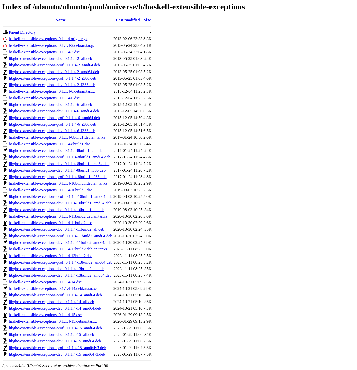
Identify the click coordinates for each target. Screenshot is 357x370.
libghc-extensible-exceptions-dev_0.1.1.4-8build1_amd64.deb (59, 163)
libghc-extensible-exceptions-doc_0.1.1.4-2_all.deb (50, 58)
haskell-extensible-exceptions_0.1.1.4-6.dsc (44, 98)
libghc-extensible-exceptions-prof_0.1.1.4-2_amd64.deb (54, 65)
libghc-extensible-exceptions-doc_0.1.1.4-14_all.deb (51, 301)
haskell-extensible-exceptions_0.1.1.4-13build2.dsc (50, 255)
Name (60, 20)
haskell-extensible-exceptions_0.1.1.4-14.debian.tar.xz (53, 288)
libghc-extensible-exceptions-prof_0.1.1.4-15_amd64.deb (55, 328)
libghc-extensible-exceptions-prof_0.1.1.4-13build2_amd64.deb (60, 262)
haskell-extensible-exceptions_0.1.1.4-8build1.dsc (49, 144)
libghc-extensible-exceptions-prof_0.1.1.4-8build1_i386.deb (58, 177)
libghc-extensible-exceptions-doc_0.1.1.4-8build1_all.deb (55, 150)
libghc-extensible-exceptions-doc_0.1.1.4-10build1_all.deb (56, 209)
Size (147, 20)
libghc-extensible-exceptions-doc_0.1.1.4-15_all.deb (51, 334)
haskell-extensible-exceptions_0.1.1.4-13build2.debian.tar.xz (58, 249)
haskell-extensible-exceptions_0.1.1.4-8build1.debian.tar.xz (57, 137)
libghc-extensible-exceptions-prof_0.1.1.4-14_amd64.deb (55, 295)
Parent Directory (22, 32)
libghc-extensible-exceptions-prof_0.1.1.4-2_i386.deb (52, 78)
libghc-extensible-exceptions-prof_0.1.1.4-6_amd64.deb (54, 117)
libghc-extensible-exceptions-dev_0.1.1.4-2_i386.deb (52, 85)
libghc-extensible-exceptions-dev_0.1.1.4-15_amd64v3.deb (57, 354)
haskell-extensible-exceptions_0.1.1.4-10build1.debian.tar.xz (58, 183)
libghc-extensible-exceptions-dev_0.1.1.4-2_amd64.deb (54, 72)
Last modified (128, 20)
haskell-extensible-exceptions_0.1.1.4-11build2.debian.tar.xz (58, 216)
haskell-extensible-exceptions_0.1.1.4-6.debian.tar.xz (52, 91)
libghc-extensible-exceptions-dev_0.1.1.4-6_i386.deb (52, 131)
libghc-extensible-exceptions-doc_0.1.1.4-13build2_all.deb (56, 269)
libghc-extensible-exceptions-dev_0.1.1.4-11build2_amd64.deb (60, 242)
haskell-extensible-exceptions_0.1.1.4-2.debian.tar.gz (52, 45)
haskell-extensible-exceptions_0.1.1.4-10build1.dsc (50, 190)
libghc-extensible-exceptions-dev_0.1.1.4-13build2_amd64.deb (60, 275)
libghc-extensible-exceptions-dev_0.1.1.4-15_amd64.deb (55, 341)
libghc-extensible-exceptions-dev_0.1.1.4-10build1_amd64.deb (60, 203)
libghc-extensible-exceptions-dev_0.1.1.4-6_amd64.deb (54, 111)
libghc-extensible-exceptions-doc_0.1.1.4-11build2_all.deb (56, 229)
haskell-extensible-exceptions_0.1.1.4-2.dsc (44, 52)
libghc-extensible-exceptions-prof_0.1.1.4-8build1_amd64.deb (59, 157)
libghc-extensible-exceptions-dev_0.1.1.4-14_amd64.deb (55, 308)
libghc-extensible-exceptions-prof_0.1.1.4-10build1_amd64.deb (60, 196)
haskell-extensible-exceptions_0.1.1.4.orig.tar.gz (48, 39)
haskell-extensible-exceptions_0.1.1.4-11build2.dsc (50, 223)
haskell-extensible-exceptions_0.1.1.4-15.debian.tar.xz (53, 321)
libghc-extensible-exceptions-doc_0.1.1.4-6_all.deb (50, 104)
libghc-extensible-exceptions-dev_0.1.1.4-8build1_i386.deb (57, 170)
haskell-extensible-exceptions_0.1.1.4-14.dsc (45, 282)
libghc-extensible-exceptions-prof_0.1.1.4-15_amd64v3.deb (57, 347)
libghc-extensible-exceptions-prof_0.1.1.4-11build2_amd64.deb (60, 236)
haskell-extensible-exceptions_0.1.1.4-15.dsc (45, 315)
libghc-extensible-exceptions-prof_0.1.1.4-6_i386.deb (52, 124)
